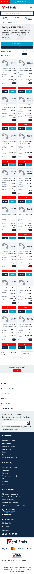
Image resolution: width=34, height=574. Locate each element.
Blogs (4, 479)
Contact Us (5, 403)
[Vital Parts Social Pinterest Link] (10, 534)
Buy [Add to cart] (9, 88)
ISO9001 (5, 481)
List (24, 51)
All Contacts (6, 530)
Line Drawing (17, 43)
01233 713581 (9, 519)
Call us (4, 2)
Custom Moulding (8, 500)
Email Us (8, 523)
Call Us (17, 370)
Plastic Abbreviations (10, 494)
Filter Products (17, 47)
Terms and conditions (10, 467)
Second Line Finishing (10, 503)
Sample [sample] (5, 91)
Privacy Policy (14, 429)
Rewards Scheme (8, 446)
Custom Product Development (13, 505)
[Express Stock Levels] (14, 83)
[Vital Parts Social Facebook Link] (3, 534)
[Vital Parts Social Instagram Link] (6, 534)
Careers (5, 473)
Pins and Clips (12, 23)
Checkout (22, 2)
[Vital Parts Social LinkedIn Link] (16, 534)
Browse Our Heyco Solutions (12, 497)
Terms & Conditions (22, 569)
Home (3, 23)
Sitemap (5, 484)
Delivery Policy (20, 567)
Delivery (4, 398)
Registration (6, 449)
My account (6, 455)
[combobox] (17, 13)
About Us (5, 394)
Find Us (7, 527)
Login (4, 452)
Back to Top (7, 408)
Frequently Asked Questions (12, 476)
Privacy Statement (17, 571)
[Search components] (17, 13)
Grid (24, 54)
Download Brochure (9, 458)
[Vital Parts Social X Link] (13, 534)
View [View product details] (12, 91)
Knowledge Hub (8, 389)
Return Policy (8, 567)
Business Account (8, 440)
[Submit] (3, 13)
